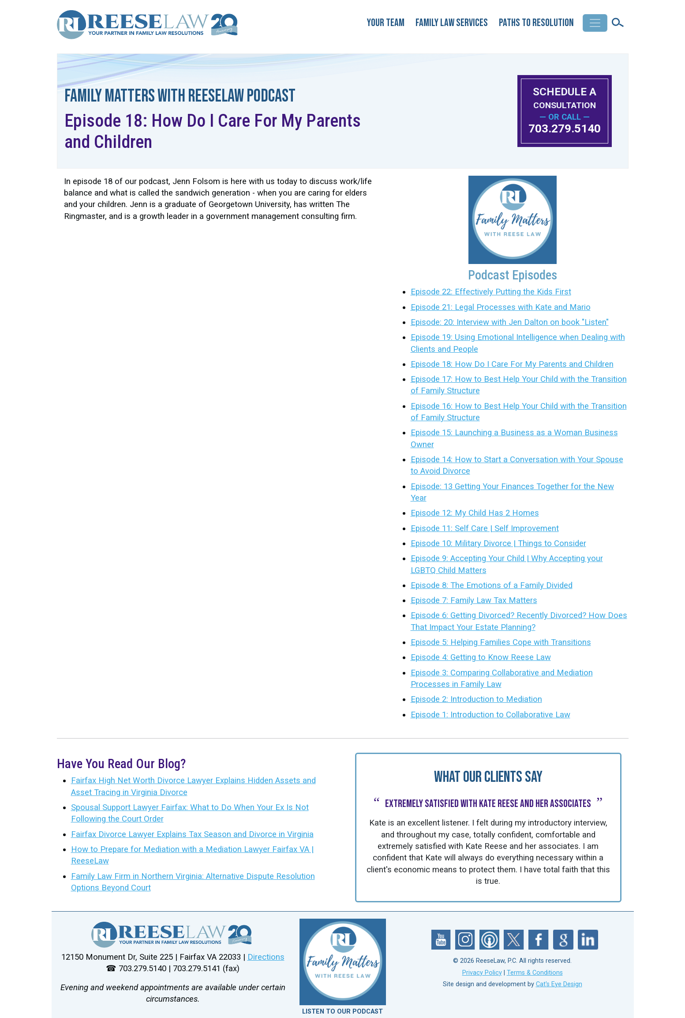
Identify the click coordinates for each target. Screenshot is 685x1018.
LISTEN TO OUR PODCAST (342, 1011)
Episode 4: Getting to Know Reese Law (481, 657)
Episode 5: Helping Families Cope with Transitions (501, 642)
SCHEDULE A (564, 98)
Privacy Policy (482, 973)
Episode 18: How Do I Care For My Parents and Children (512, 364)
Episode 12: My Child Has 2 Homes (475, 513)
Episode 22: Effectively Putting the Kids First (491, 292)
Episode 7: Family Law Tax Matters (474, 600)
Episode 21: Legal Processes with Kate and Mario (501, 307)
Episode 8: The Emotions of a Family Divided (492, 585)
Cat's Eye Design (559, 984)
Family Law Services (451, 22)
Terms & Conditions (535, 973)
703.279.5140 (564, 128)
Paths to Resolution (536, 22)
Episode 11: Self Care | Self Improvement (485, 528)
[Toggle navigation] (595, 23)
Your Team (385, 22)
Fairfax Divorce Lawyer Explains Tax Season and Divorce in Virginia (192, 834)
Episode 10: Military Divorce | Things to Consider (498, 543)
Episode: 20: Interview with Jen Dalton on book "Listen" (510, 322)
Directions (265, 957)
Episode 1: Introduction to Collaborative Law (490, 715)
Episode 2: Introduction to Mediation (476, 699)
